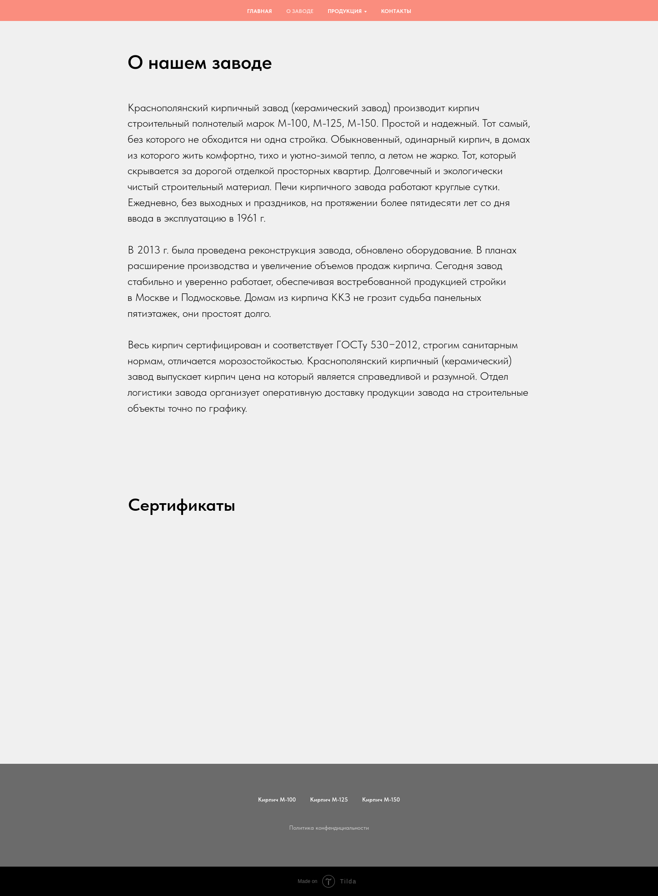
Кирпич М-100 (277, 799)
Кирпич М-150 (381, 799)
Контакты (396, 11)
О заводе (299, 11)
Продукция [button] (345, 11)
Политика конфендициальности (329, 827)
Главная (259, 11)
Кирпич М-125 (329, 799)
